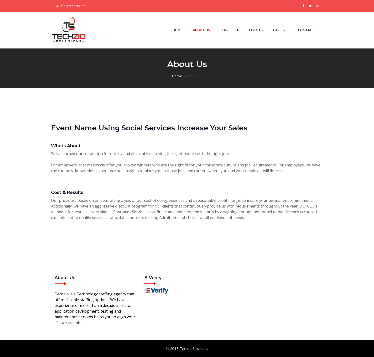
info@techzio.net (73, 6)
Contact (306, 30)
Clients (256, 30)
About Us (201, 30)
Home (177, 30)
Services (227, 30)
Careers (280, 30)
